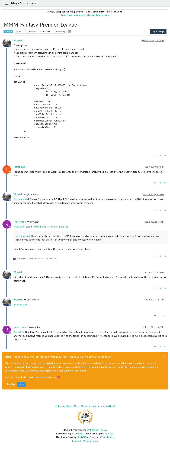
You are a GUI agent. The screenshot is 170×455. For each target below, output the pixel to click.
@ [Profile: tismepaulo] (21, 199)
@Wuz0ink (33, 221)
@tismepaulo (31, 194)
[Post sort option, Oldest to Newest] (144, 31)
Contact (76, 440)
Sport (8, 31)
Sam (80, 433)
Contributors (107, 437)
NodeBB (81, 437)
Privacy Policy (90, 440)
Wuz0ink (18, 40)
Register (11, 384)
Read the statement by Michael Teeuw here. (85, 15)
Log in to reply (158, 31)
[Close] (164, 356)
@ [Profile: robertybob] (21, 304)
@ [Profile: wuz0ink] (19, 332)
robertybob (20, 221)
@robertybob (31, 299)
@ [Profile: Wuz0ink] (19, 226)
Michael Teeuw (98, 429)
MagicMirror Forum (24, 3)
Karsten (108, 433)
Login (21, 384)
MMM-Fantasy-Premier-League (50, 226)
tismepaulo (19, 166)
